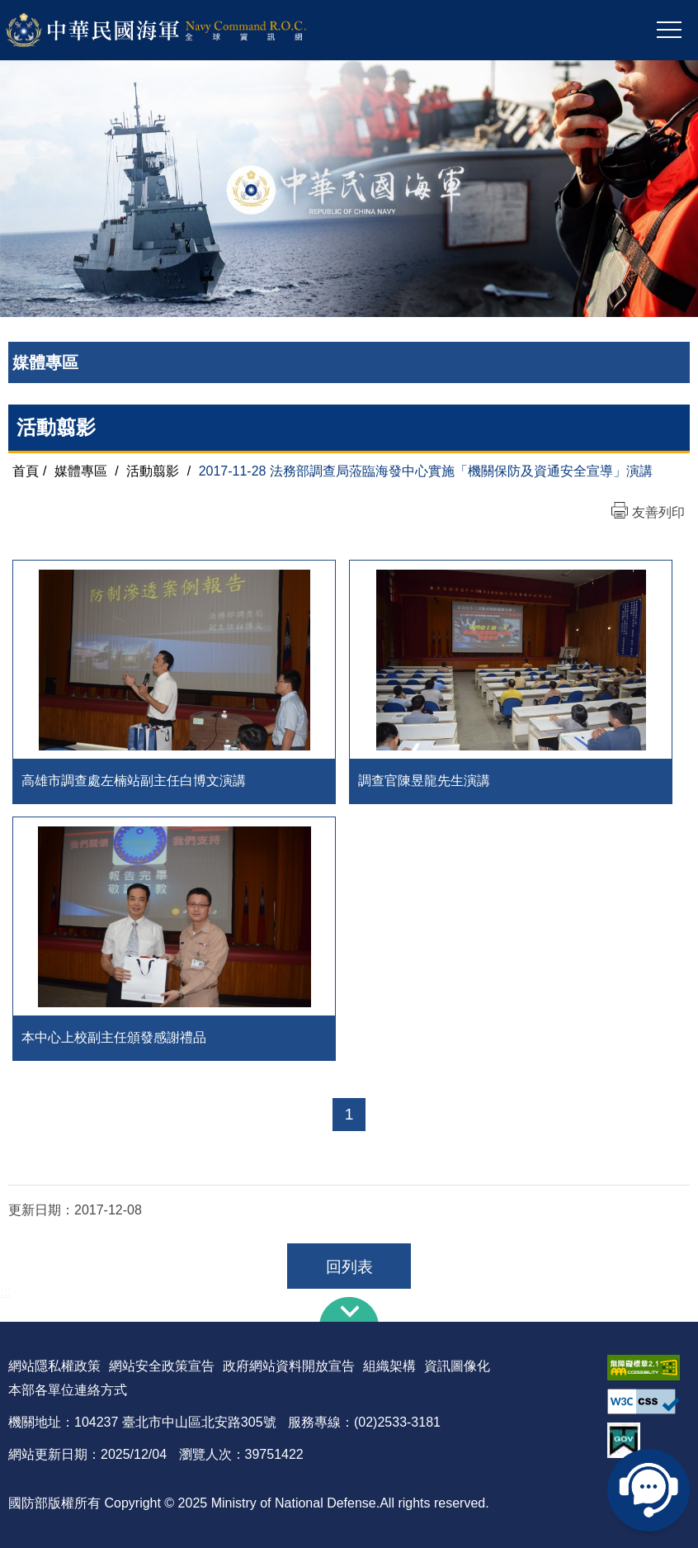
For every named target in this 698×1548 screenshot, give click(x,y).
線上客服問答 (648, 1490)
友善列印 (658, 512)
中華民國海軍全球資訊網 (178, 30)
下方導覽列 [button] (349, 1309)
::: (5, 1292)
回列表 (349, 1267)
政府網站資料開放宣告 (289, 1366)
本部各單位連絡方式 (67, 1390)
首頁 (25, 471)
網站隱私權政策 (54, 1366)
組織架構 (389, 1366)
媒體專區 (80, 471)
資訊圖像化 (457, 1366)
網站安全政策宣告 (162, 1366)
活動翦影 (152, 471)
